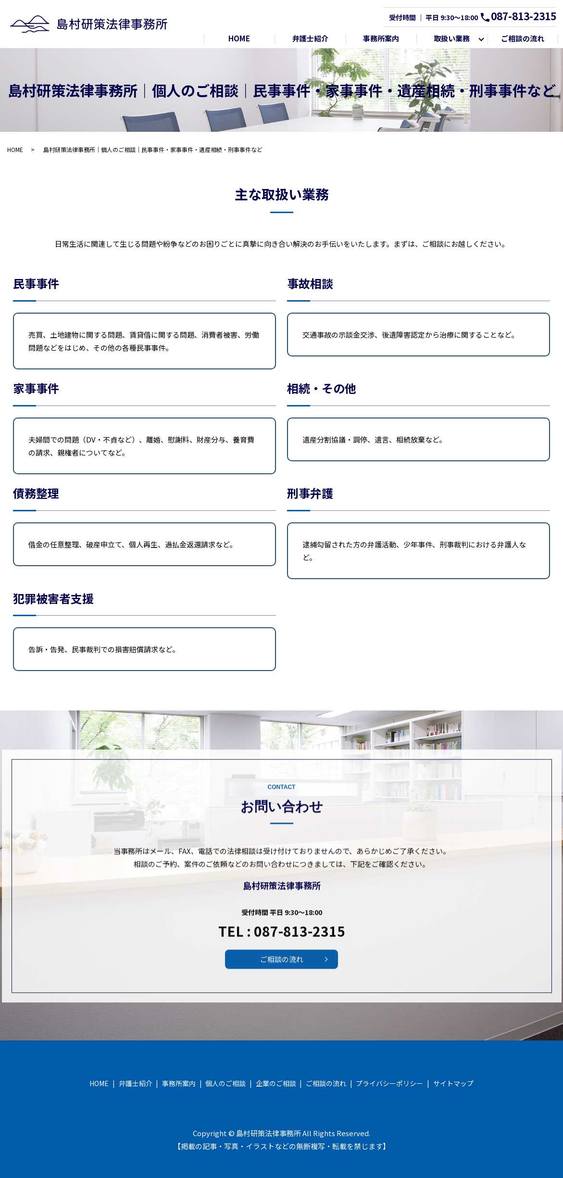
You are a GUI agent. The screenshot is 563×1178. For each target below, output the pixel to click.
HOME (239, 38)
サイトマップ (453, 1083)
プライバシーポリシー (389, 1083)
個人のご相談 (225, 1083)
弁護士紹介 (310, 38)
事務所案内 (381, 38)
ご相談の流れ (522, 38)
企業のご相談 (276, 1083)
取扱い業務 (452, 38)
